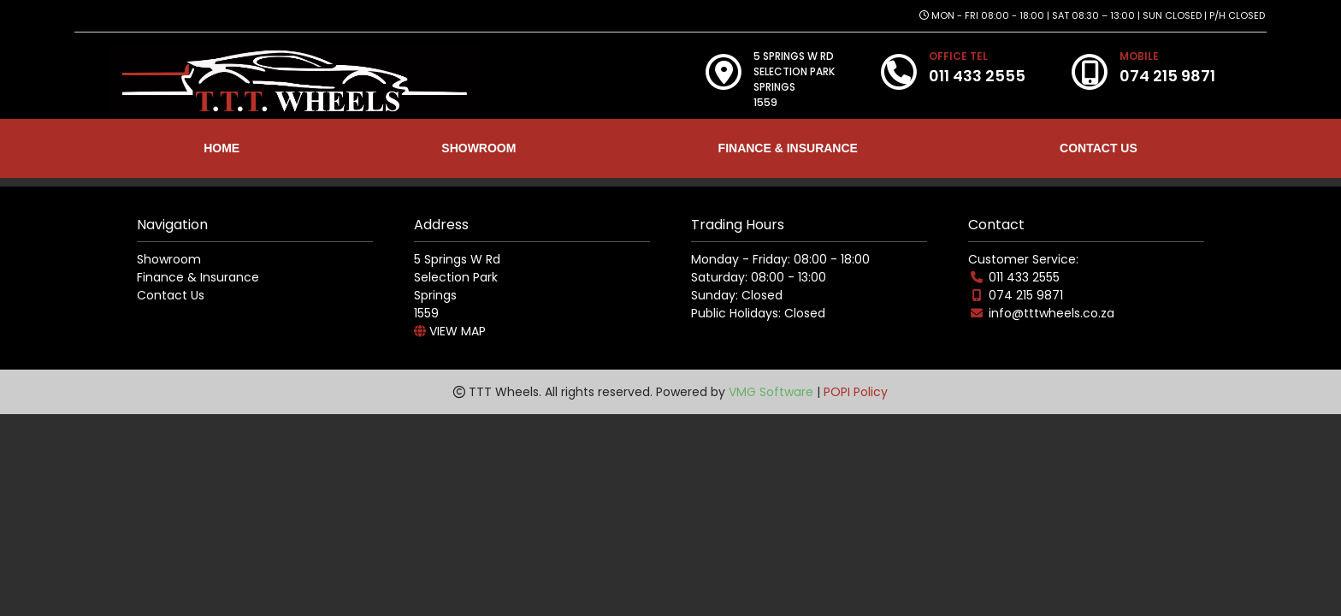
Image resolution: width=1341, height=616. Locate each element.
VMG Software (771, 391)
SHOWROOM (478, 148)
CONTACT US (1098, 148)
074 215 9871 (1026, 295)
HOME (221, 148)
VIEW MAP (450, 331)
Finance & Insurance (198, 277)
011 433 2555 (1024, 277)
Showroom (169, 259)
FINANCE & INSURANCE (788, 148)
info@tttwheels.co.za (1051, 313)
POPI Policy (856, 391)
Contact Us (170, 295)
